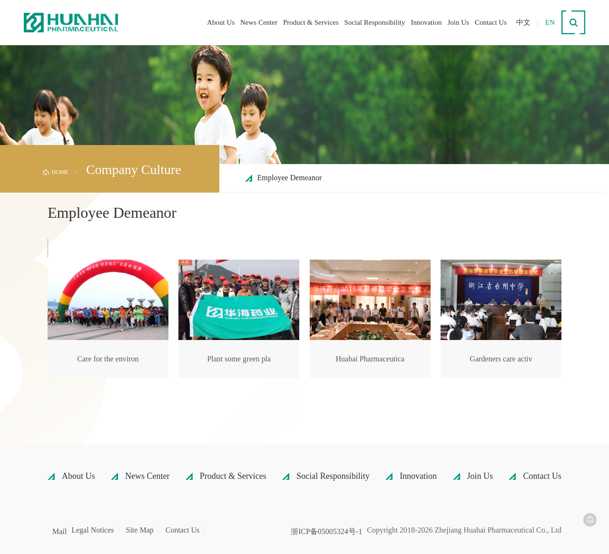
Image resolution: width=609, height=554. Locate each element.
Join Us (458, 22)
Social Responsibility (374, 22)
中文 (523, 22)
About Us (221, 22)
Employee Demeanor (289, 178)
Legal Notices (92, 530)
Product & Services (311, 22)
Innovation (426, 22)
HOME (60, 172)
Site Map (140, 530)
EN (550, 22)
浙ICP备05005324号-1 (326, 531)
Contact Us (491, 22)
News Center (258, 22)
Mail (59, 531)
